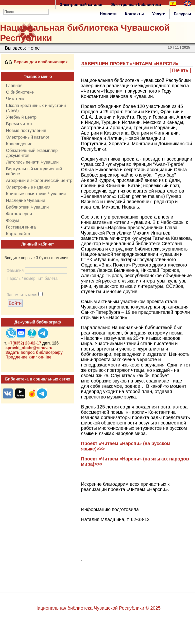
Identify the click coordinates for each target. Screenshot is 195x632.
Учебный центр (21, 117)
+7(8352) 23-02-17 (24, 343)
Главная (14, 85)
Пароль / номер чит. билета (32, 278)
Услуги (158, 14)
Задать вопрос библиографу (34, 352)
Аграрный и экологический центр (39, 180)
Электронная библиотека (136, 4)
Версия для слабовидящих (36, 62)
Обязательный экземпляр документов (32, 153)
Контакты (134, 14)
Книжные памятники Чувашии (36, 193)
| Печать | (180, 70)
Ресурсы (182, 14)
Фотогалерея (19, 213)
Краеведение (19, 143)
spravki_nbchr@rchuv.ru (28, 347)
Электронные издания (28, 187)
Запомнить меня (22, 295)
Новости (108, 14)
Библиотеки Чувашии (27, 207)
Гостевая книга (21, 227)
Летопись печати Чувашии (32, 162)
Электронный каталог (81, 4)
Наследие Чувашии (25, 200)
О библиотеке (20, 92)
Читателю (16, 98)
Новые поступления (26, 130)
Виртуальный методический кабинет (34, 171)
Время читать (19, 123)
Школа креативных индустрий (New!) (36, 108)
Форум (12, 220)
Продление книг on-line (28, 357)
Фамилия (15, 270)
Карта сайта (18, 233)
